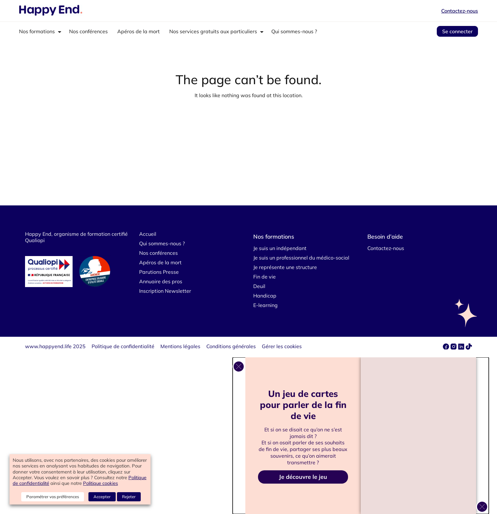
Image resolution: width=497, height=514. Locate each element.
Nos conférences (88, 31)
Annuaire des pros (160, 281)
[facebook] (446, 348)
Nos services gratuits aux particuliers (213, 31)
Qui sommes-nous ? (294, 31)
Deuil (259, 286)
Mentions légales (180, 346)
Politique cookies (100, 483)
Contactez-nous (459, 11)
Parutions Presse (159, 272)
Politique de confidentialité (123, 346)
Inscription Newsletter (165, 291)
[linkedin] (461, 348)
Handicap (264, 295)
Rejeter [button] (129, 496)
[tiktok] (469, 348)
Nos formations (37, 31)
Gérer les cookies (282, 346)
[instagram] (454, 348)
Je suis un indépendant (280, 248)
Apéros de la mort (138, 31)
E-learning (265, 305)
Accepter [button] (102, 496)
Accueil (147, 234)
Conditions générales (231, 346)
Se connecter (457, 31)
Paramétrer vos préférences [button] (52, 496)
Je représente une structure (285, 267)
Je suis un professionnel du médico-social (301, 257)
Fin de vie (264, 276)
